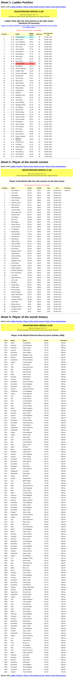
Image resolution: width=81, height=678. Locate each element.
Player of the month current (33, 7)
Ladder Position (16, 7)
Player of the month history (55, 7)
